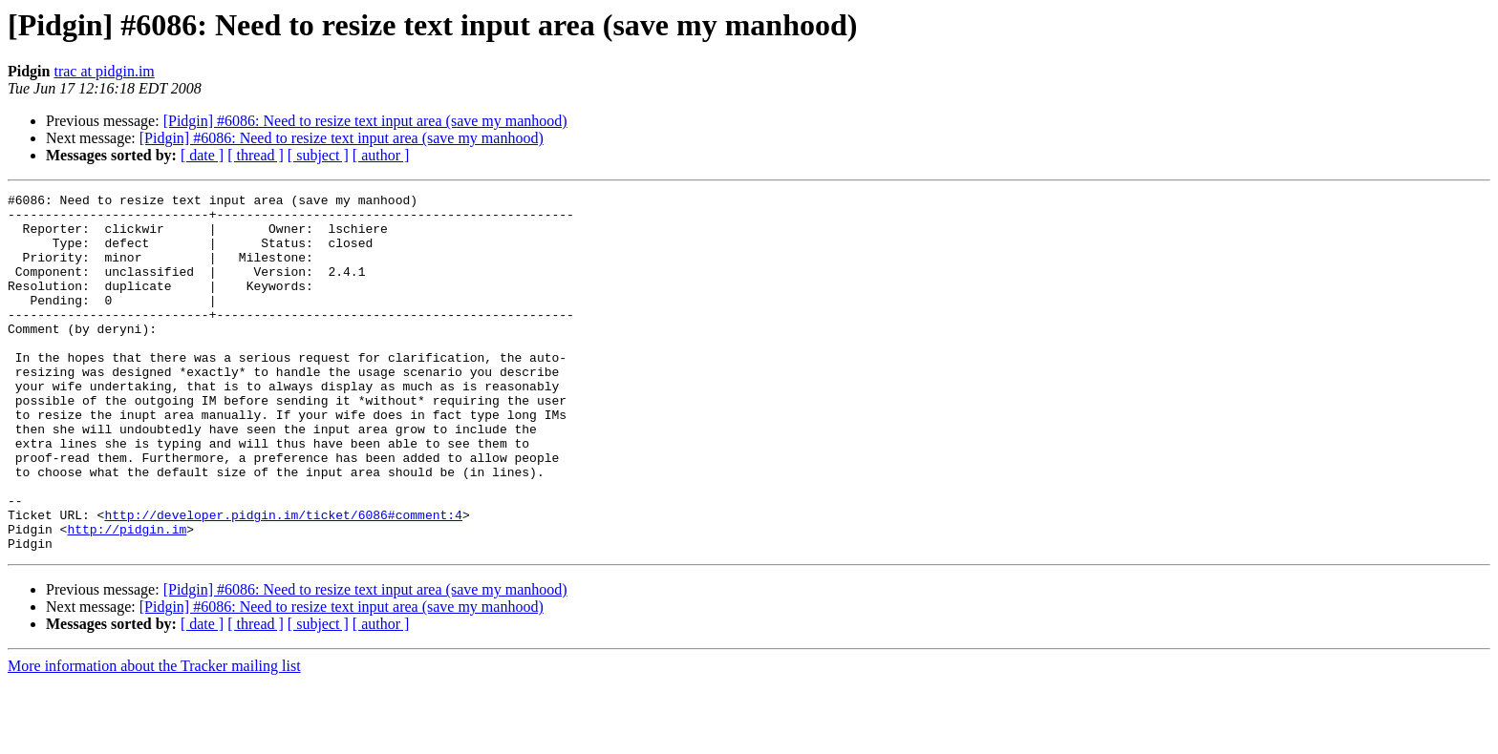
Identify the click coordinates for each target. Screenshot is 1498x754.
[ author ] (381, 155)
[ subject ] (318, 155)
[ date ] (202, 155)
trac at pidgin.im (104, 71)
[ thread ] (255, 155)
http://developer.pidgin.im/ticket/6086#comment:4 (282, 580)
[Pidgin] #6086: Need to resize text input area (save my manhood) (365, 121)
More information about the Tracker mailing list (154, 737)
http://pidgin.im (126, 597)
